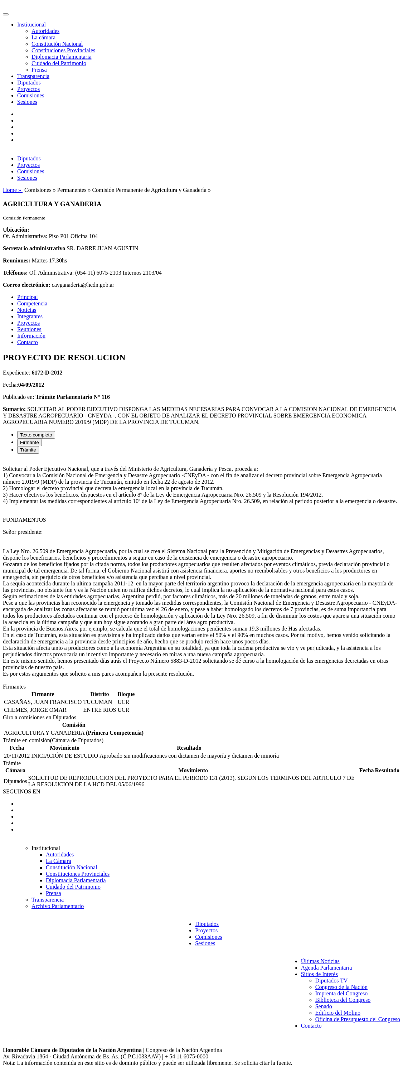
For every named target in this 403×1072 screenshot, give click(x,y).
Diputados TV (331, 980)
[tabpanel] (201, 571)
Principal (27, 297)
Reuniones (29, 329)
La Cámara (58, 861)
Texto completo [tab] (36, 435)
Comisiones (30, 95)
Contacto (27, 342)
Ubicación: (16, 230)
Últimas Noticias (320, 961)
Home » (13, 190)
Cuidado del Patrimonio (58, 63)
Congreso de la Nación (341, 987)
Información (31, 336)
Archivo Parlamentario (57, 906)
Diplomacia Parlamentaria (61, 57)
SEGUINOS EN (21, 791)
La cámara (43, 37)
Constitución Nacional (57, 44)
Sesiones (27, 102)
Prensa (39, 70)
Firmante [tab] (29, 442)
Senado (323, 1006)
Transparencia (33, 76)
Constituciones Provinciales (63, 50)
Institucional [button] (31, 24)
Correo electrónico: (26, 285)
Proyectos (28, 89)
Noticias (26, 310)
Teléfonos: (15, 273)
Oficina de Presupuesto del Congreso (357, 1019)
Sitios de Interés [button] (319, 974)
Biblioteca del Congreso (343, 1000)
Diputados (29, 82)
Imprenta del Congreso (341, 993)
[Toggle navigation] (6, 14)
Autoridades (45, 31)
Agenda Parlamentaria (326, 968)
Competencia (32, 303)
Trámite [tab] (28, 450)
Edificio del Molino (337, 1013)
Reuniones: (16, 260)
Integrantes (30, 316)
